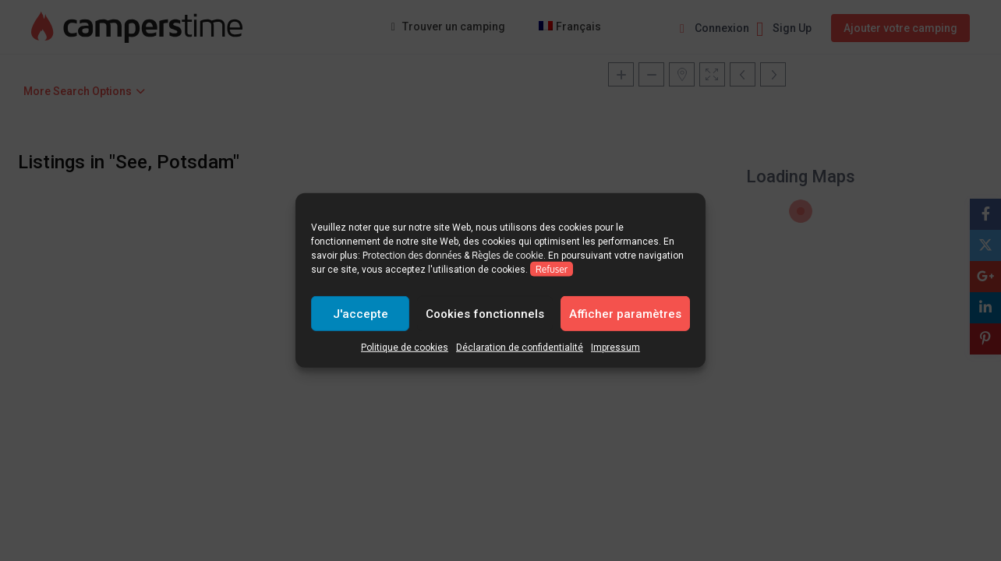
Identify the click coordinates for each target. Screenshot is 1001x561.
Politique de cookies (404, 347)
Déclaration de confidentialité (519, 347)
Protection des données (412, 255)
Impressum (615, 347)
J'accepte (360, 313)
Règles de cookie (507, 255)
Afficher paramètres (625, 313)
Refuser (552, 269)
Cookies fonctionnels (485, 313)
